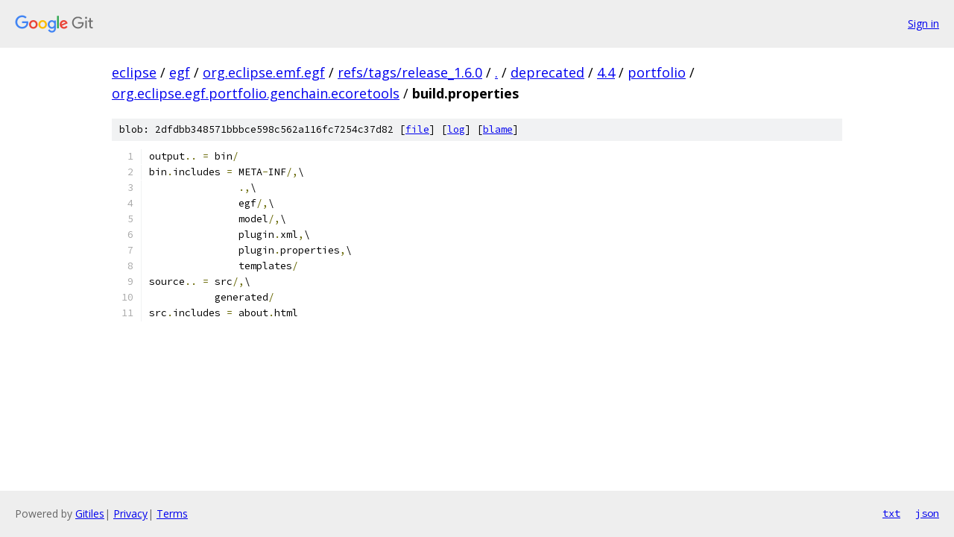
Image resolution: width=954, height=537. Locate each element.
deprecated (547, 72)
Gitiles (89, 513)
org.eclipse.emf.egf (264, 72)
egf (179, 72)
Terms (172, 513)
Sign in (923, 23)
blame (498, 129)
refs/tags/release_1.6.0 (410, 72)
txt (891, 513)
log (456, 129)
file (417, 129)
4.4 (606, 72)
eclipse (134, 72)
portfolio (657, 72)
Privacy (130, 513)
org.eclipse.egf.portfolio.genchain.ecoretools (255, 93)
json (927, 513)
